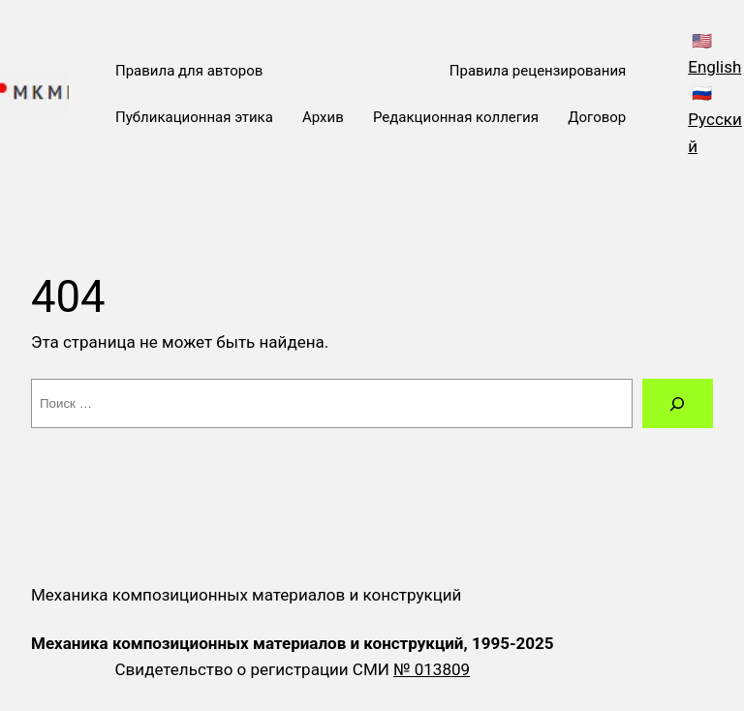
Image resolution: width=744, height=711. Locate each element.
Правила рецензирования (538, 70)
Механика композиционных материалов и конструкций (246, 594)
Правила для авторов (189, 70)
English (714, 67)
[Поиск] (677, 403)
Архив (323, 117)
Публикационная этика (194, 117)
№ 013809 (431, 669)
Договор (597, 117)
